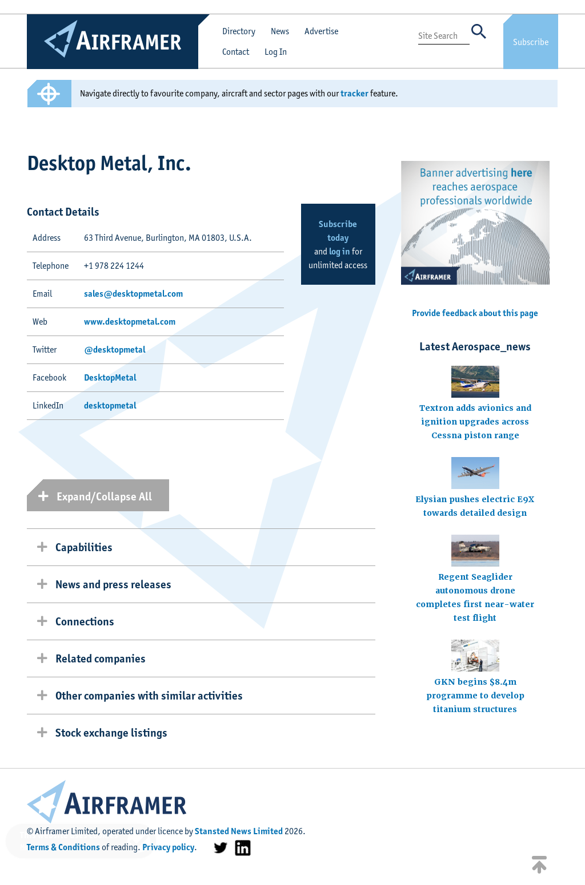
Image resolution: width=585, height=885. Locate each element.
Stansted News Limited (239, 831)
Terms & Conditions (63, 847)
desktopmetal (110, 405)
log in (339, 251)
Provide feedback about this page (475, 313)
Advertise (321, 31)
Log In (276, 51)
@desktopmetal (114, 349)
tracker (354, 93)
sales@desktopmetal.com (133, 293)
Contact (235, 51)
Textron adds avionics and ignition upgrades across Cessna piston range (475, 422)
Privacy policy (168, 847)
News (280, 31)
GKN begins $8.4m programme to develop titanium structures (475, 695)
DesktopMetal (110, 377)
